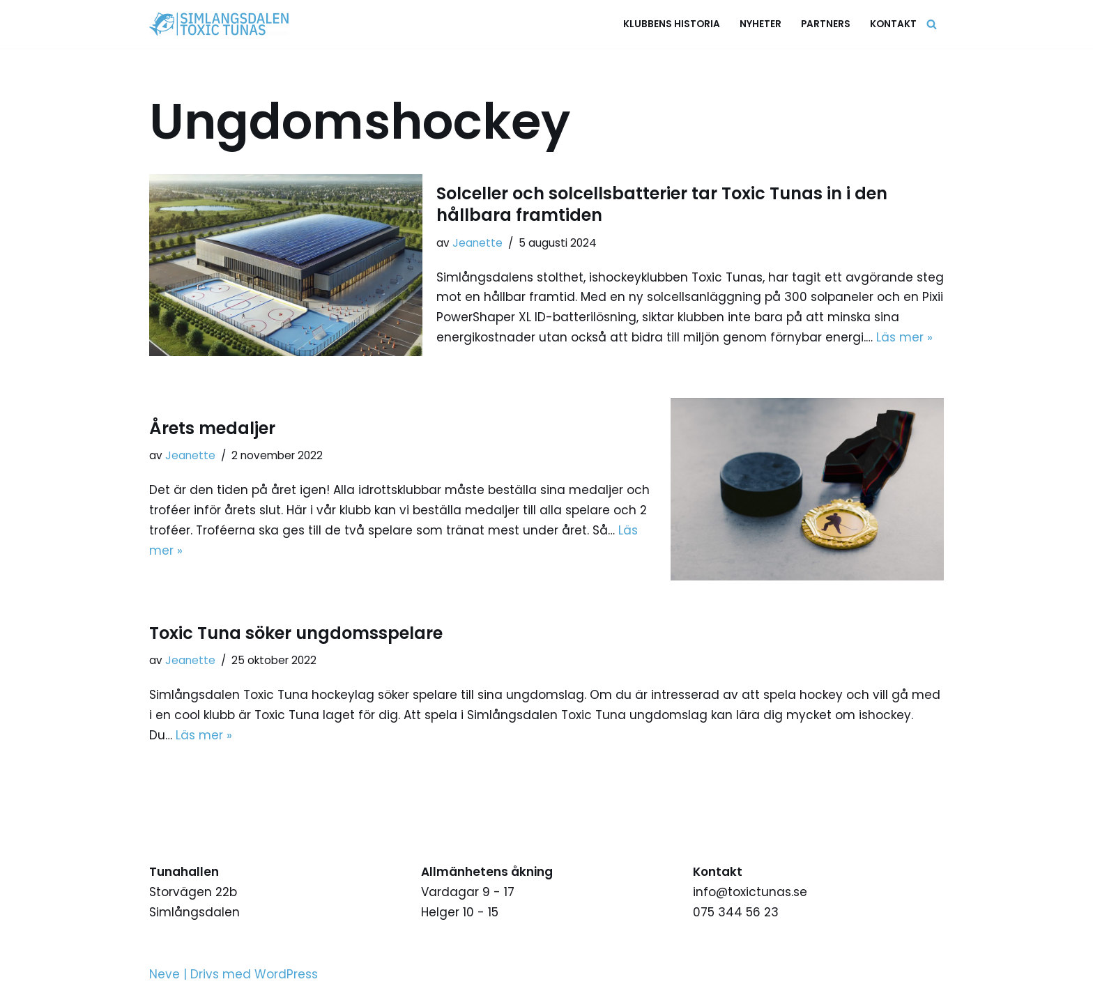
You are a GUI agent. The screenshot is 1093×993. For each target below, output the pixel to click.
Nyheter (760, 24)
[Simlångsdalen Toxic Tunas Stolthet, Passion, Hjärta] (222, 24)
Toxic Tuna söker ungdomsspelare (296, 633)
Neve (164, 974)
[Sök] (931, 24)
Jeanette (477, 243)
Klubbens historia (671, 24)
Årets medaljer (212, 428)
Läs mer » (904, 337)
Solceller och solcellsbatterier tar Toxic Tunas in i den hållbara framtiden (661, 204)
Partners (825, 24)
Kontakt (893, 24)
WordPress (286, 974)
